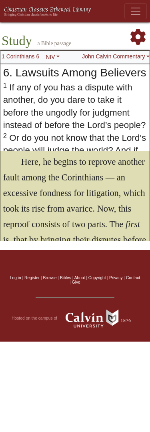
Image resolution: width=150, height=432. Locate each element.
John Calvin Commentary (113, 56)
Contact (133, 278)
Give (76, 282)
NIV (50, 57)
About (79, 278)
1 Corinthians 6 (20, 56)
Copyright (97, 278)
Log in (15, 278)
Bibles (65, 278)
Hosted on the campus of (75, 318)
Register (32, 278)
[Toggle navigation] (135, 11)
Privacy (116, 278)
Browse (50, 278)
